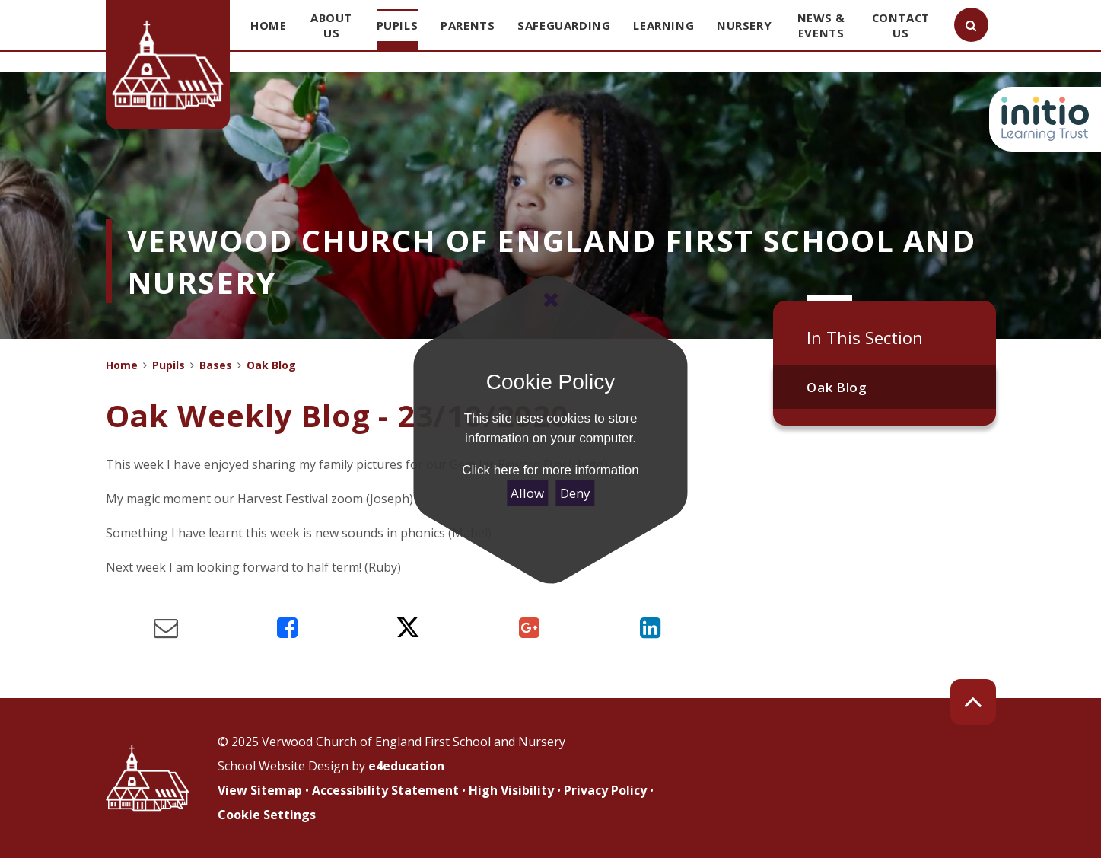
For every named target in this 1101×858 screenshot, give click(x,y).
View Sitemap (260, 790)
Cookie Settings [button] (267, 814)
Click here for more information (550, 470)
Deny (575, 493)
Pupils (168, 365)
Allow (527, 493)
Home (122, 365)
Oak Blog (837, 387)
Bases (215, 365)
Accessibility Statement (385, 790)
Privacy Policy (605, 790)
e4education (406, 766)
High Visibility (511, 790)
